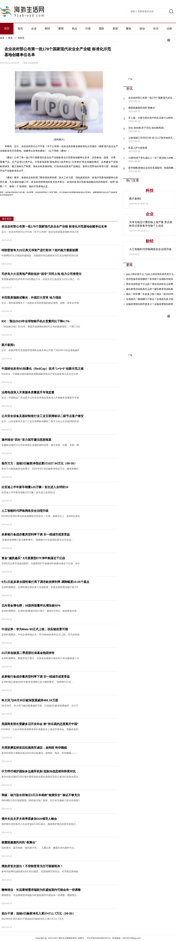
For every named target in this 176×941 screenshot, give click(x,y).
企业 (34, 28)
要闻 (61, 28)
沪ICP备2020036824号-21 (99, 938)
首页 (6, 28)
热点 (74, 28)
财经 (47, 28)
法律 (169, 28)
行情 (88, 28)
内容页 (21, 38)
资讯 (20, 28)
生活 (155, 28)
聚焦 (128, 28)
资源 (115, 28)
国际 (101, 28)
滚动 (142, 28)
